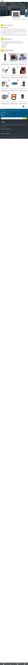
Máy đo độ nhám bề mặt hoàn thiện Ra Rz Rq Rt (23, 101)
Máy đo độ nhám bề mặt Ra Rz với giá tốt (14, 88)
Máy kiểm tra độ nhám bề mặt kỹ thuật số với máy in (5, 75)
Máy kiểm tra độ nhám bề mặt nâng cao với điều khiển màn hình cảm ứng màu (5, 101)
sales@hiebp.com (4, 45)
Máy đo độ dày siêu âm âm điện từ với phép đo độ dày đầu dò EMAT (5, 62)
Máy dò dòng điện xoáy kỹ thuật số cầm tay (22, 62)
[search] (11, 118)
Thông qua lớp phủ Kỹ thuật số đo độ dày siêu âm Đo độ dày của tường (14, 75)
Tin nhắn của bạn (4, 64)
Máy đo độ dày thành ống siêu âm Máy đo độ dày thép (23, 88)
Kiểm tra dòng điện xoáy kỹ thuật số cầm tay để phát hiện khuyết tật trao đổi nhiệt (14, 62)
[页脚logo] (4, 122)
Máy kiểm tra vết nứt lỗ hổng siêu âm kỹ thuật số (23, 75)
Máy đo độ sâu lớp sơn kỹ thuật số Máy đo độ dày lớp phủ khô (5, 88)
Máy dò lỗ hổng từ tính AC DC (14, 101)
